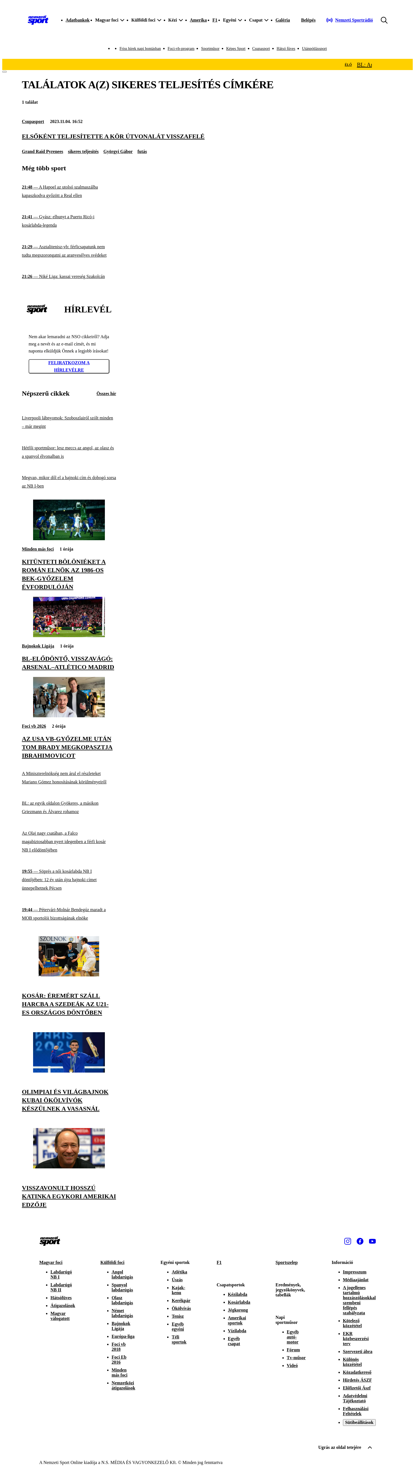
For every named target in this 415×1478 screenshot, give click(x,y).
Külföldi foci (112, 1262)
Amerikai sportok (237, 1320)
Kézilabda (237, 1294)
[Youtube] (372, 1241)
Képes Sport (236, 49)
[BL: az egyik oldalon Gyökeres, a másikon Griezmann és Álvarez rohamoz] (69, 807)
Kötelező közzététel (352, 1323)
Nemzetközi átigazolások (123, 1385)
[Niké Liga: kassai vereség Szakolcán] (69, 277)
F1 (214, 20)
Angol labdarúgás (122, 1274)
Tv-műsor (296, 1357)
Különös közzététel (352, 1362)
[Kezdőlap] (38, 20)
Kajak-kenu (178, 1290)
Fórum (293, 1349)
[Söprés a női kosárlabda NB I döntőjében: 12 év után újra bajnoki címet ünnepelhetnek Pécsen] (69, 880)
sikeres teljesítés (83, 151)
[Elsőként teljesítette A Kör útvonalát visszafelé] (207, 136)
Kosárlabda (239, 1302)
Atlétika (179, 1272)
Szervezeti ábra (357, 1351)
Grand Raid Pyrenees (42, 151)
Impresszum (354, 1272)
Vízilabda (237, 1330)
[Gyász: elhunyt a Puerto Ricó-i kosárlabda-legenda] (69, 221)
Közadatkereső (357, 1372)
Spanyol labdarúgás (122, 1287)
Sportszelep (287, 1262)
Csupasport (261, 49)
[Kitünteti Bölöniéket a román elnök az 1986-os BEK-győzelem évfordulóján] (69, 538)
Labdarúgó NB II (61, 1287)
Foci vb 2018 (119, 1347)
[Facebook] (360, 1241)
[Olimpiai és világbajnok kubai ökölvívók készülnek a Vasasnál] (69, 1071)
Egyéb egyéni (178, 1326)
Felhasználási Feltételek (356, 1411)
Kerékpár (181, 1300)
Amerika (198, 20)
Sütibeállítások (359, 1422)
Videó (292, 1365)
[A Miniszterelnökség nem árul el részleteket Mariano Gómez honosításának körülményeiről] (69, 777)
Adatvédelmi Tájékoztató (355, 1398)
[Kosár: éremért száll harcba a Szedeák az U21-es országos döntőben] (69, 975)
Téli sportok (179, 1339)
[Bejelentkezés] (308, 20)
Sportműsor (210, 49)
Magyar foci (51, 1262)
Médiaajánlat (356, 1279)
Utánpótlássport (314, 49)
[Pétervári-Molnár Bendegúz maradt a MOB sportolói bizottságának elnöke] (69, 914)
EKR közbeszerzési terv (356, 1338)
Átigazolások (62, 1305)
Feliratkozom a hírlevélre (69, 366)
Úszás (177, 1279)
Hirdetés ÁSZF (357, 1380)
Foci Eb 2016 (119, 1360)
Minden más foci (38, 549)
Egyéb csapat (234, 1341)
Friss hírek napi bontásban (140, 49)
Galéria (282, 20)
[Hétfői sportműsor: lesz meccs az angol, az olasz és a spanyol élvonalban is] (69, 452)
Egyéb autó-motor (293, 1336)
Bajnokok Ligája (38, 646)
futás (142, 151)
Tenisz (178, 1316)
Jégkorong (238, 1310)
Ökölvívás (181, 1308)
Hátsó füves (286, 49)
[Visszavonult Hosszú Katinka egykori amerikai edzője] (69, 1166)
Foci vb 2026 (34, 726)
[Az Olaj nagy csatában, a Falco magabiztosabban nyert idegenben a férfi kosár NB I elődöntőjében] (69, 841)
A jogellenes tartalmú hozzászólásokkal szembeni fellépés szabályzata (359, 1300)
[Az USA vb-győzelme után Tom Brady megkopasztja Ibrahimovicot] (69, 715)
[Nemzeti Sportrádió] (349, 20)
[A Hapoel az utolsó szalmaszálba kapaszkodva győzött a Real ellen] (69, 191)
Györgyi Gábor (118, 151)
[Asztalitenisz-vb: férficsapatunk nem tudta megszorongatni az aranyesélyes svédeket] (69, 251)
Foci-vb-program (181, 49)
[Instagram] (347, 1241)
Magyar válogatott (60, 1316)
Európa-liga (123, 1336)
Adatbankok (77, 20)
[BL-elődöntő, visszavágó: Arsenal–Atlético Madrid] (69, 635)
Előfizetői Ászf (357, 1388)
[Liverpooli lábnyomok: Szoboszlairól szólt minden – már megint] (69, 422)
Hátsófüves (61, 1297)
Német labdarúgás (122, 1313)
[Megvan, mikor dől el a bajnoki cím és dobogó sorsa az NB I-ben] (69, 482)
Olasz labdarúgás (122, 1300)
